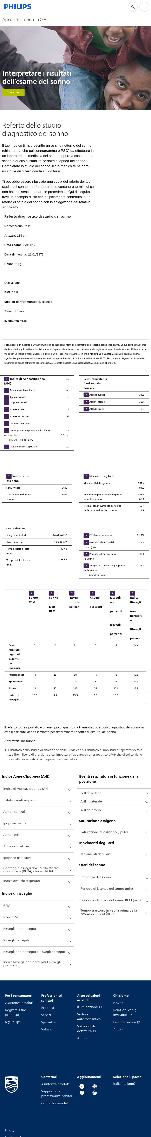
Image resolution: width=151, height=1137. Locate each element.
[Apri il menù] (144, 7)
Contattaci (13, 92)
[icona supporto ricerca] (133, 7)
